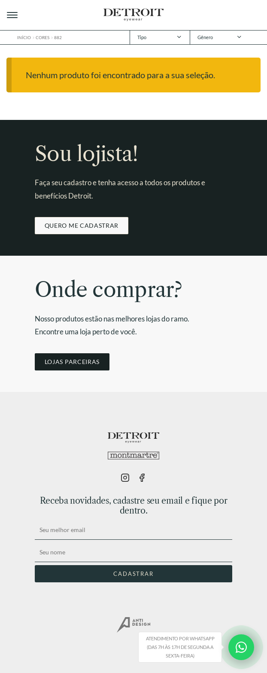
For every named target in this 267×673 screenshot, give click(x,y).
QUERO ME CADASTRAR (81, 225)
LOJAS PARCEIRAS (72, 361)
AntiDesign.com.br (133, 625)
